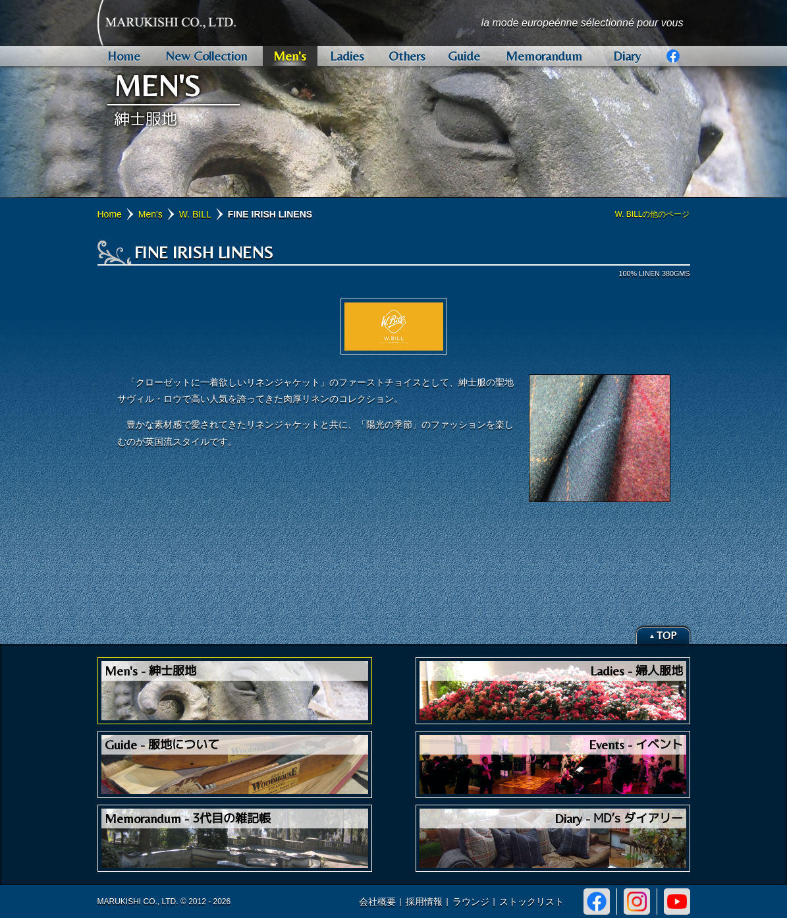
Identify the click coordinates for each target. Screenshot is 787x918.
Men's (150, 214)
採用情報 (424, 901)
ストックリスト (531, 901)
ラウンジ (470, 901)
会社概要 (377, 901)
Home (109, 214)
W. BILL (195, 214)
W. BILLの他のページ (652, 214)
